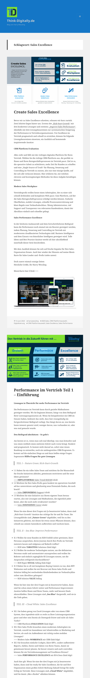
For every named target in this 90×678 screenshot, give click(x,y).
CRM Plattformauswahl (58, 321)
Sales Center (29, 505)
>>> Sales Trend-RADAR (33, 480)
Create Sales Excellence (36, 111)
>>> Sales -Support (29, 492)
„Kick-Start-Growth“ (61, 123)
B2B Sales (45, 321)
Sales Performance (66, 323)
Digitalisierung (19, 323)
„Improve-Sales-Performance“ (62, 126)
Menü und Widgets (80, 19)
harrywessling (33, 321)
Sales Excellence (52, 323)
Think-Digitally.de (21, 21)
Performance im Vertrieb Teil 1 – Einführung (43, 392)
